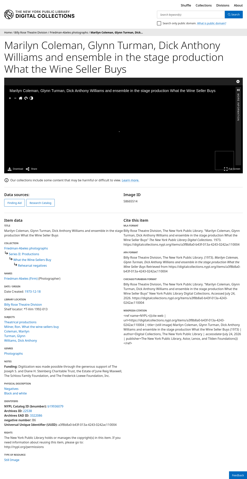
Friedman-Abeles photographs (26, 248)
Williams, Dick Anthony (20, 340)
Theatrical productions (20, 322)
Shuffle (186, 5)
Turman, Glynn (14, 336)
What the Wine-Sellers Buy (32, 260)
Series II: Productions (24, 254)
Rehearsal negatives (32, 265)
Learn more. (130, 180)
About (238, 5)
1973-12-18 (33, 291)
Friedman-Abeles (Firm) (21, 278)
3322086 (36, 415)
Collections (204, 5)
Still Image (11, 460)
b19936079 (55, 406)
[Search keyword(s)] (191, 14)
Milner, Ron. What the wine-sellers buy (31, 327)
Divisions (222, 5)
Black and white (15, 393)
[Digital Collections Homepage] (39, 14)
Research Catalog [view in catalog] (40, 203)
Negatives (11, 389)
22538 (27, 411)
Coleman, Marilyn (16, 331)
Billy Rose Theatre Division (23, 304)
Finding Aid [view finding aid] (14, 203)
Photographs (13, 353)
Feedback (238, 475)
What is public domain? (211, 23)
